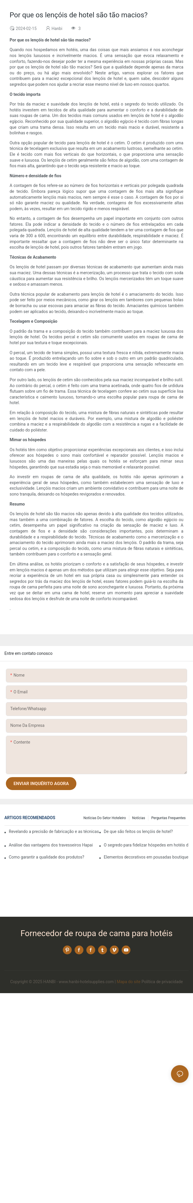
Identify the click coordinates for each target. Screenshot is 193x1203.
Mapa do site (128, 981)
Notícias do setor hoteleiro (104, 818)
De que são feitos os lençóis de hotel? (138, 831)
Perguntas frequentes (168, 818)
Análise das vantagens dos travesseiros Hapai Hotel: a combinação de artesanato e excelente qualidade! (51, 845)
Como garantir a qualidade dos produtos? (46, 857)
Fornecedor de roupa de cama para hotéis (97, 933)
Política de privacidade (162, 981)
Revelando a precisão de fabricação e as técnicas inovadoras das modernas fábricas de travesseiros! (54, 831)
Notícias (138, 818)
